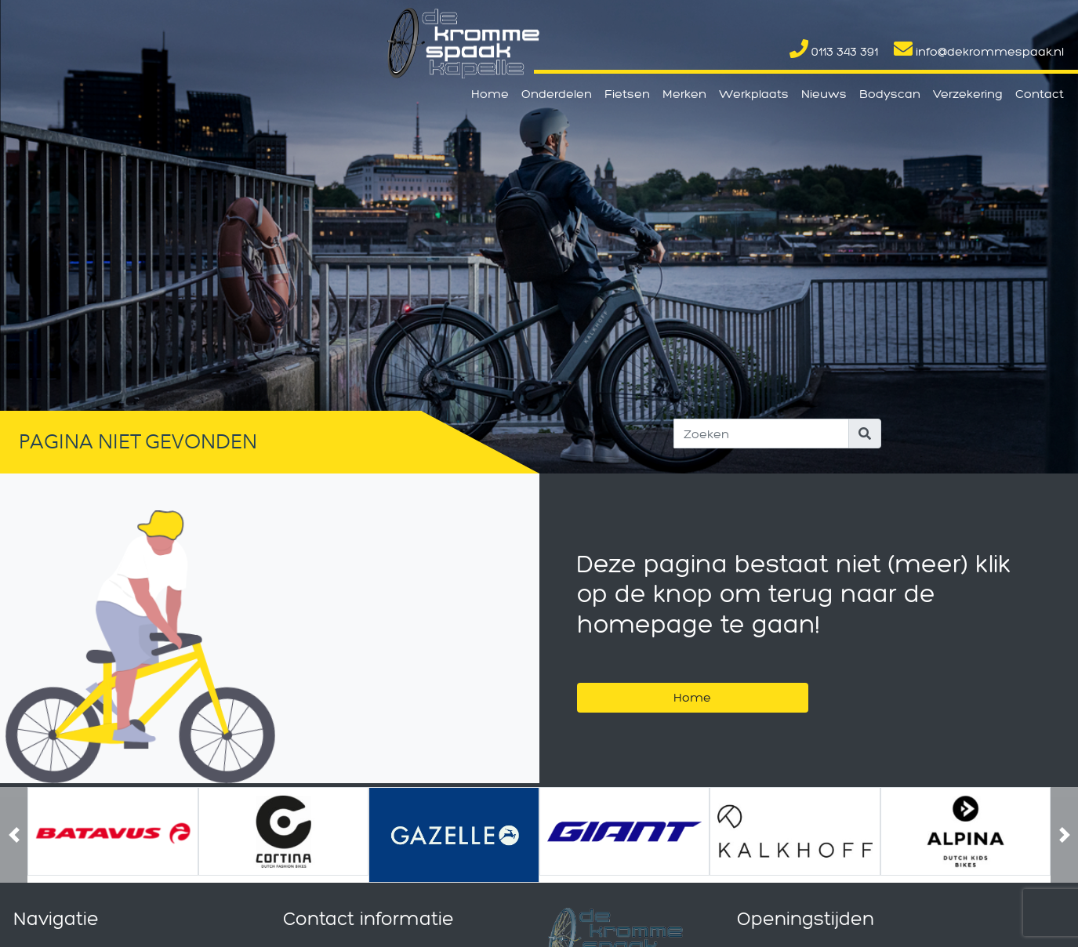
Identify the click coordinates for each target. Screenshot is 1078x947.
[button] (13, 835)
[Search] (761, 433)
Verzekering (968, 93)
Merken (684, 93)
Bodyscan (889, 93)
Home (490, 93)
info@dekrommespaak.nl (979, 51)
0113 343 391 (833, 51)
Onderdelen (556, 93)
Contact (1039, 93)
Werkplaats (754, 93)
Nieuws (824, 93)
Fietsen (627, 93)
